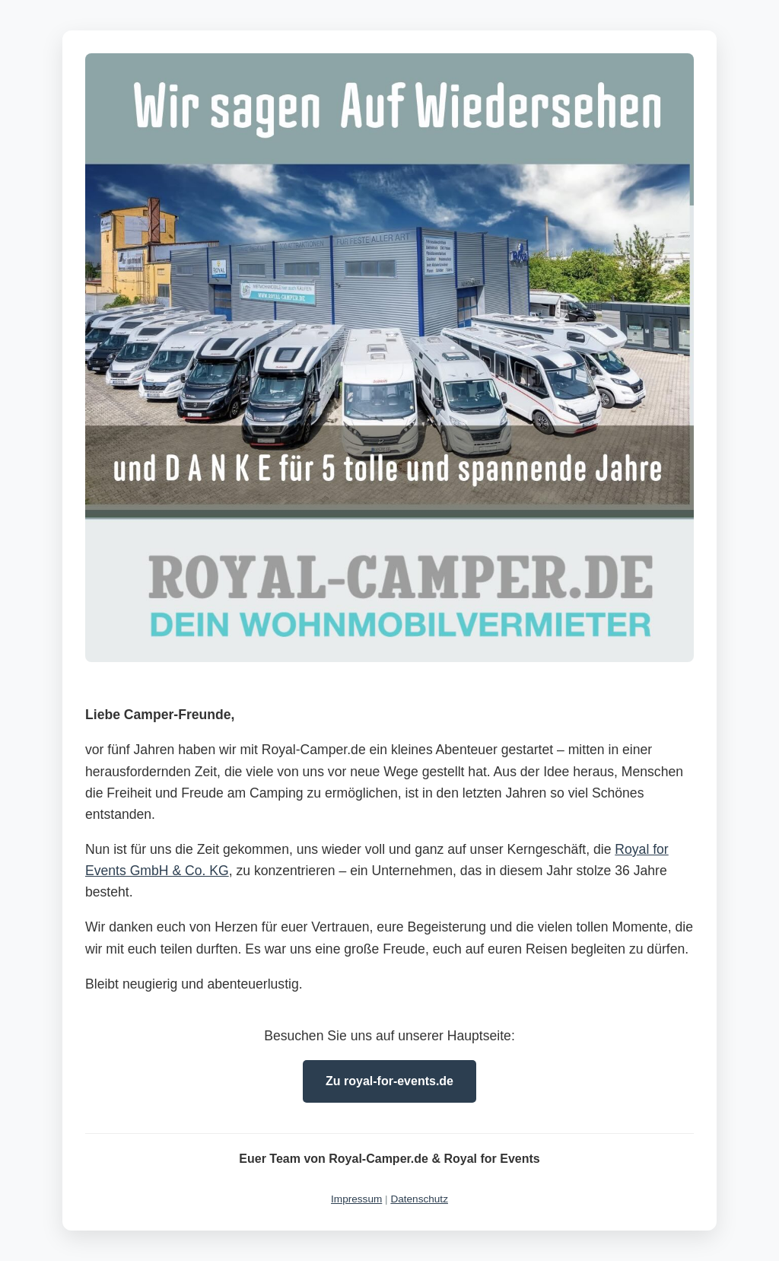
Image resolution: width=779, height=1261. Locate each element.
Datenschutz (419, 1199)
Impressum (356, 1199)
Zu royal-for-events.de (389, 1081)
